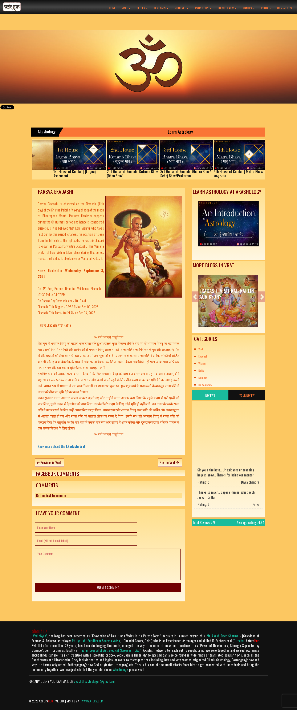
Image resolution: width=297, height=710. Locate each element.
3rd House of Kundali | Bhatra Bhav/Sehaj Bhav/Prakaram (191, 173)
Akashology (120, 669)
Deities (142, 8)
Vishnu (202, 363)
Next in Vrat (169, 462)
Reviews (210, 395)
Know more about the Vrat (61, 446)
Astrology (203, 8)
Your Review (247, 395)
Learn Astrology (184, 131)
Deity (201, 370)
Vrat (126, 8)
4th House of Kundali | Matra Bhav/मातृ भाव (244, 173)
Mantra (249, 8)
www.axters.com (92, 701)
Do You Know (226, 8)
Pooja (266, 8)
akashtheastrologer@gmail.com (95, 681)
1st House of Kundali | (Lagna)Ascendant (80, 173)
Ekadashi (203, 356)
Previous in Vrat (49, 462)
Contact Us (284, 8)
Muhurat (181, 8)
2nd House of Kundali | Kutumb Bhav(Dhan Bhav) (137, 173)
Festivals (161, 8)
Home (112, 8)
